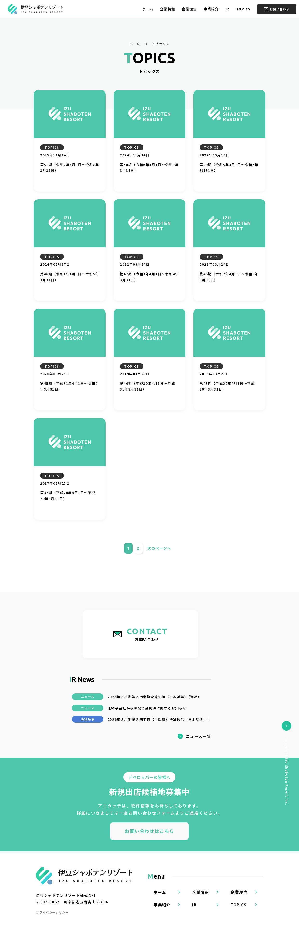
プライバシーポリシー (52, 912)
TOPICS (243, 8)
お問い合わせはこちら (149, 831)
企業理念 (189, 8)
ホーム (148, 8)
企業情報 (167, 8)
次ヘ (159, 548)
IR (227, 8)
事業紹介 (211, 8)
